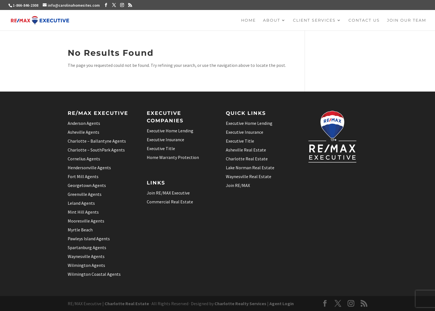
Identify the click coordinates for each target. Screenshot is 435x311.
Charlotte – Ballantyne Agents (97, 141)
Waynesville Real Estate (248, 176)
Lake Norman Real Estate (250, 167)
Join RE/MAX (238, 185)
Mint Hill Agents (83, 212)
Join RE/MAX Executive (168, 193)
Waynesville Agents (86, 256)
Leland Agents (81, 203)
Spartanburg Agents (87, 247)
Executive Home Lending (170, 130)
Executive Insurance (165, 139)
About (271, 20)
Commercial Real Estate (170, 201)
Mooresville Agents (86, 221)
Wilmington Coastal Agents (94, 274)
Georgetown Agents (87, 185)
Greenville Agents (85, 194)
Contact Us (364, 20)
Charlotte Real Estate (247, 158)
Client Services (314, 20)
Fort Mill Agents (83, 176)
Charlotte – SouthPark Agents (96, 150)
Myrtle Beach (80, 229)
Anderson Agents (84, 123)
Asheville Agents (83, 132)
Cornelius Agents (84, 158)
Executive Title (161, 148)
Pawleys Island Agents (89, 238)
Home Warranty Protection (173, 157)
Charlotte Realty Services (240, 303)
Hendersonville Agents (89, 167)
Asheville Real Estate (246, 150)
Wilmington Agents (86, 265)
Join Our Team (406, 20)
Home (248, 20)
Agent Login (281, 303)
